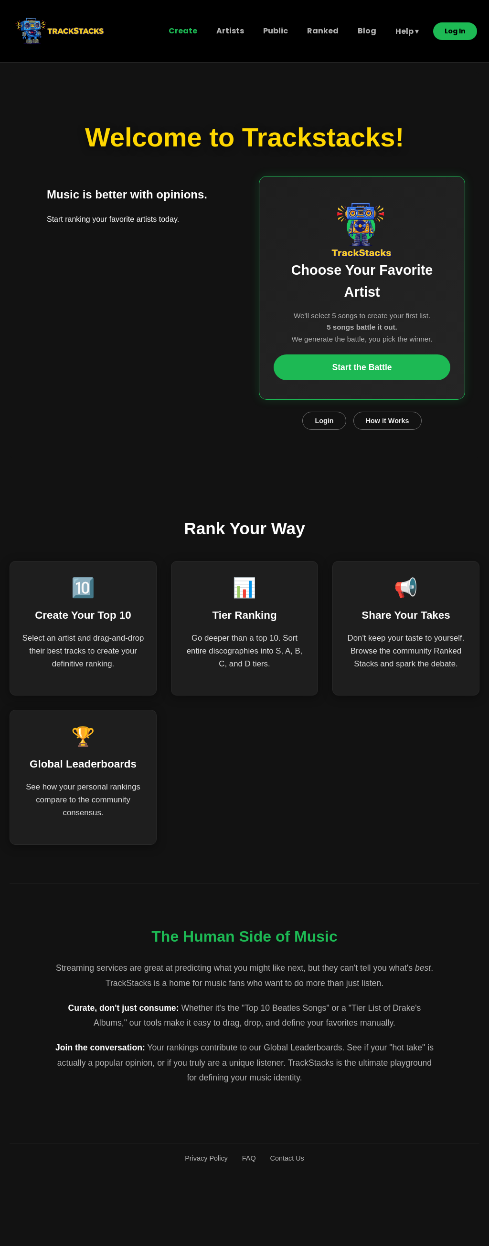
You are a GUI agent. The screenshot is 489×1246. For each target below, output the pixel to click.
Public (275, 30)
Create (183, 30)
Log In (455, 31)
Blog (367, 30)
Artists (230, 30)
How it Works (387, 421)
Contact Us (287, 1158)
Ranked (323, 30)
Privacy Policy (206, 1158)
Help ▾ (407, 31)
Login (324, 421)
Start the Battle (362, 367)
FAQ (249, 1158)
